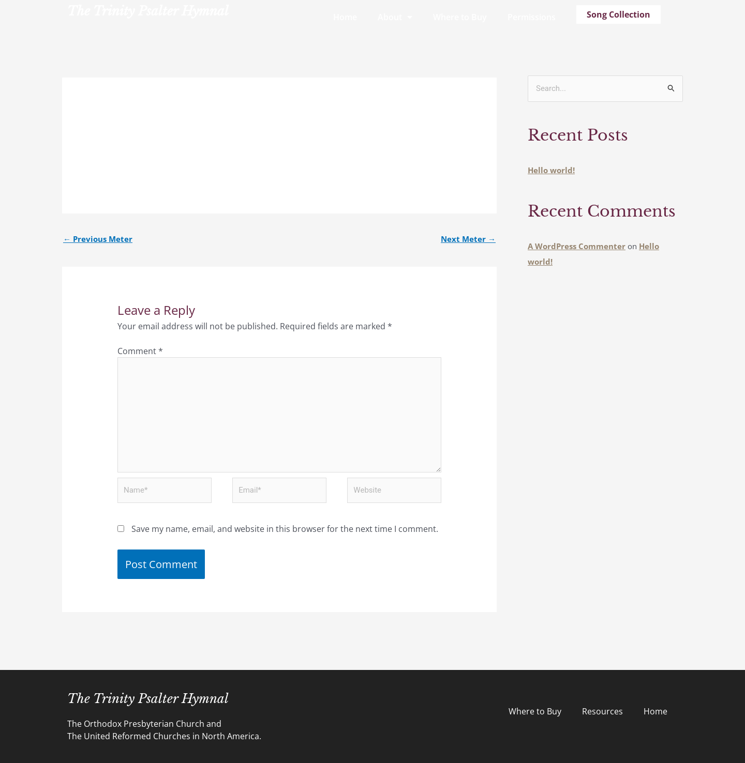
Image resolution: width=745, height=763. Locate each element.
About (395, 17)
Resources (602, 711)
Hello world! (551, 170)
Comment (140, 351)
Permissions (532, 17)
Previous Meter (97, 239)
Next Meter (468, 239)
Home (345, 17)
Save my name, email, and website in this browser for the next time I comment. (284, 529)
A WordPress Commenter (576, 246)
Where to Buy (460, 17)
